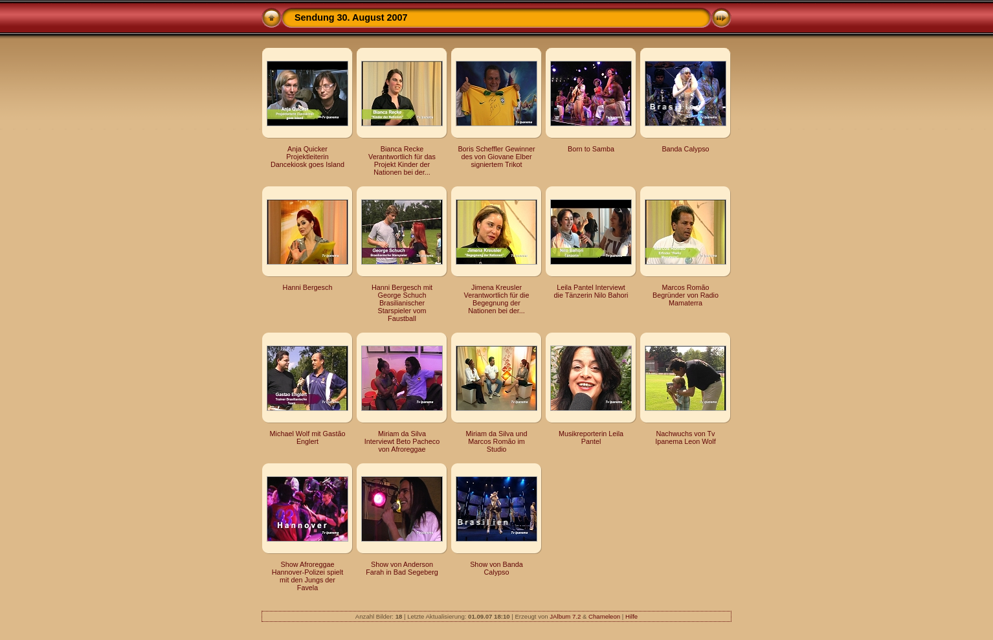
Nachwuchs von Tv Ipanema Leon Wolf (685, 437)
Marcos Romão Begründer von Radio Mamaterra (686, 295)
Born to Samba (591, 149)
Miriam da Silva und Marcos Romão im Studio (497, 441)
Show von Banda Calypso (496, 568)
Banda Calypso (685, 149)
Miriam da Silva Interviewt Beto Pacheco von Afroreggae (402, 441)
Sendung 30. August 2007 (351, 17)
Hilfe (631, 616)
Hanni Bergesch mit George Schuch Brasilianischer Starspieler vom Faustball (402, 302)
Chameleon (604, 616)
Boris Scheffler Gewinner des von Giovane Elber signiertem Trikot (496, 156)
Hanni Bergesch (308, 287)
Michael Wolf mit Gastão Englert (308, 437)
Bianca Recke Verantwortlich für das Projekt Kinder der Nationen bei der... (402, 160)
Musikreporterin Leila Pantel (591, 437)
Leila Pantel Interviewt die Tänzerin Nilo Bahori (590, 291)
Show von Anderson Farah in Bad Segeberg (402, 568)
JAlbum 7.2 (565, 616)
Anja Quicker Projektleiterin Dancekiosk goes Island (307, 156)
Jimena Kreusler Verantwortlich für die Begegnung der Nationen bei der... (497, 298)
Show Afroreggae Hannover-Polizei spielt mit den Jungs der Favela (307, 575)
